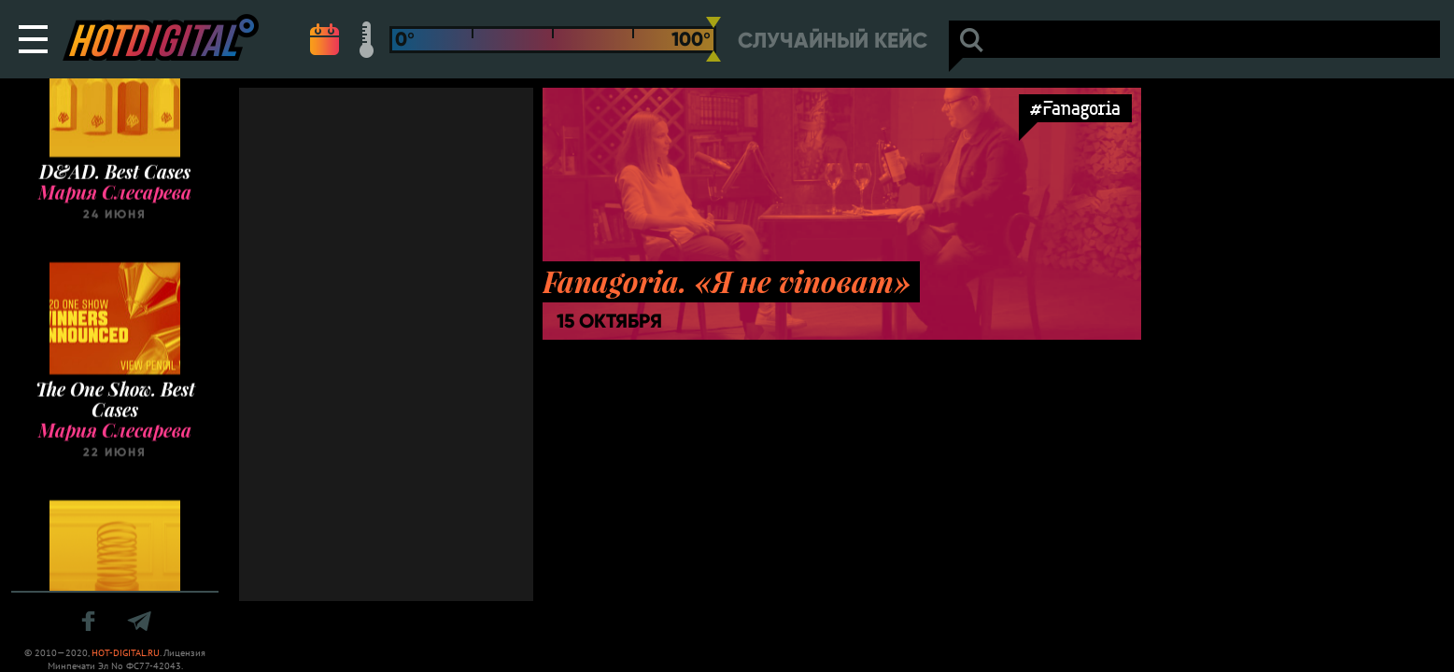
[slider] (713, 39)
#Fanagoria (1075, 107)
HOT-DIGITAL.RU (126, 653)
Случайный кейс (832, 40)
